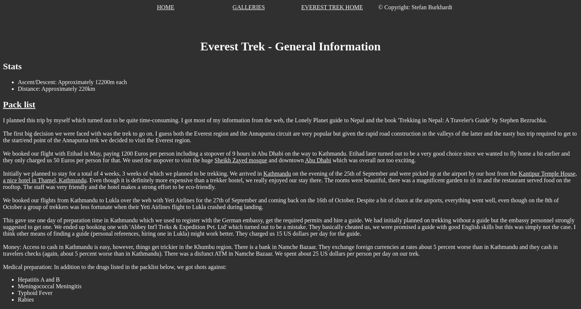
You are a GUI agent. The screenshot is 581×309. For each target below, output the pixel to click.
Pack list (19, 104)
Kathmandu (277, 173)
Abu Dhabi (318, 160)
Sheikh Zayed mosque (241, 160)
